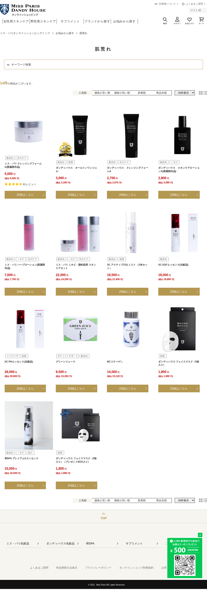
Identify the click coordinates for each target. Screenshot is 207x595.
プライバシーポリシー (98, 567)
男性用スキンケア (43, 21)
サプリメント (70, 21)
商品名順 (161, 92)
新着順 (142, 92)
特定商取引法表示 (66, 567)
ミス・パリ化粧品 (17, 543)
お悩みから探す (124, 21)
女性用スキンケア (16, 21)
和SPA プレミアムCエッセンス (21, 458)
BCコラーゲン (115, 361)
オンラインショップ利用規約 (136, 567)
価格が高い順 (122, 92)
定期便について (167, 3)
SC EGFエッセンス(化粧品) (173, 264)
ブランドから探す (97, 21)
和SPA (90, 543)
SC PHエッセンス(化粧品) (19, 361)
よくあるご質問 (194, 3)
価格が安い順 (102, 92)
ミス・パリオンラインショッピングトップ (25, 33)
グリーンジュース (65, 361)
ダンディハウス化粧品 (60, 543)
